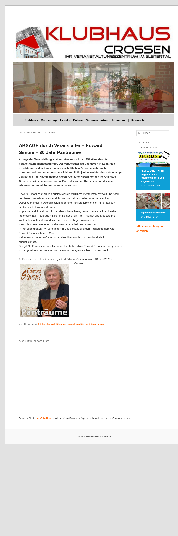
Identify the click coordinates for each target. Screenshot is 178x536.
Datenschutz (139, 120)
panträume (90, 324)
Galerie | (78, 120)
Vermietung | (50, 120)
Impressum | (120, 120)
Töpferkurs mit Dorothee (153, 212)
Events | (65, 120)
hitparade (61, 324)
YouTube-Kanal (44, 418)
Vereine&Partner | (98, 120)
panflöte (80, 324)
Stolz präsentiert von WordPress (94, 436)
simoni (101, 324)
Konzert (71, 324)
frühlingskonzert (46, 324)
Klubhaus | (32, 120)
